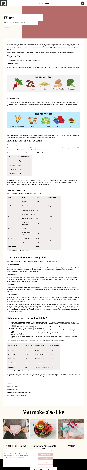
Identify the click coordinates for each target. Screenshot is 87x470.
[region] (28, 458)
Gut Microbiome (60, 297)
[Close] (51, 450)
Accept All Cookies (45, 454)
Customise (45, 463)
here (14, 325)
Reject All (45, 458)
